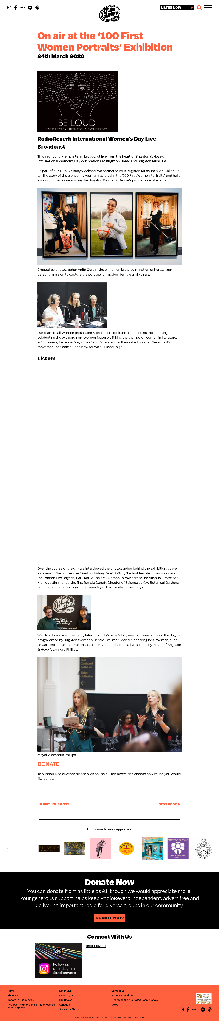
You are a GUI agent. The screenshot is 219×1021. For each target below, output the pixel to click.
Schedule (64, 1004)
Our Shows (65, 999)
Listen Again (66, 995)
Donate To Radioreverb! (21, 999)
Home (11, 990)
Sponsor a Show (69, 1009)
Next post (168, 804)
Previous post (56, 804)
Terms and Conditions (116, 1017)
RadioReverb (96, 945)
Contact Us (117, 990)
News (114, 1004)
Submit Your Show (122, 995)
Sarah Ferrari (139, 1017)
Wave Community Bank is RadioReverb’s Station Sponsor (31, 1006)
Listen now (171, 7)
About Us (12, 995)
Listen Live (65, 990)
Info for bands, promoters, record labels (134, 999)
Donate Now (109, 917)
